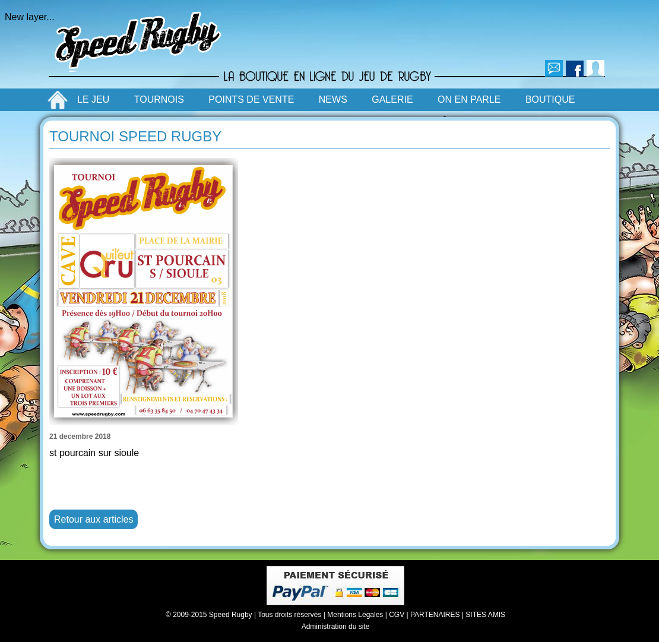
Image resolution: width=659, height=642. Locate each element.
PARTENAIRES (435, 615)
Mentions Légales (355, 615)
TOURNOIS (159, 99)
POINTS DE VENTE (251, 99)
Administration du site (336, 626)
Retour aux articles (93, 519)
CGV (396, 615)
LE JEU (93, 99)
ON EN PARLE (469, 99)
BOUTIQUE (550, 99)
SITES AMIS (485, 615)
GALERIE (392, 99)
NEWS (333, 99)
